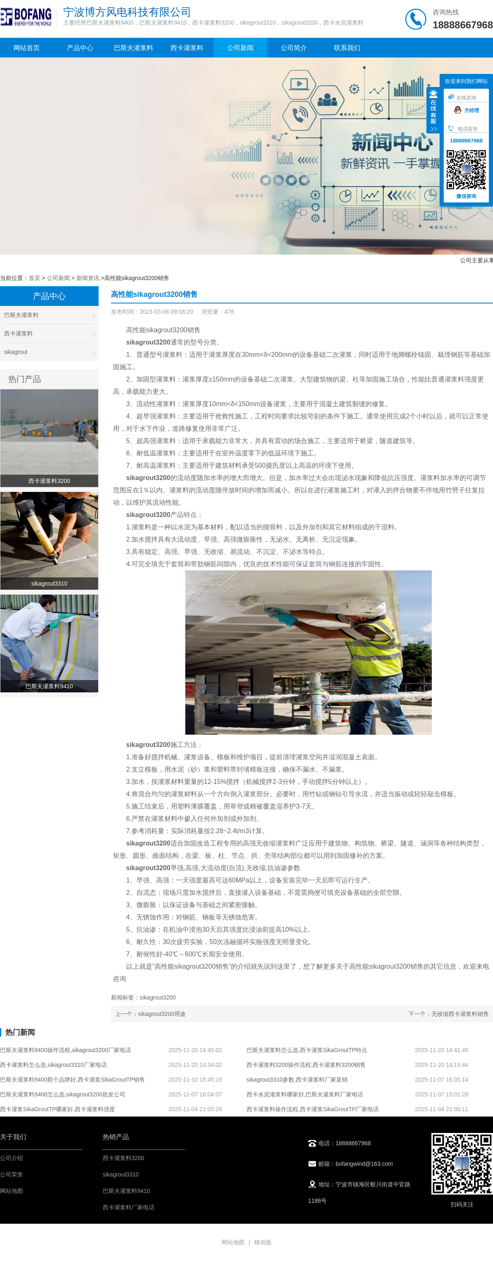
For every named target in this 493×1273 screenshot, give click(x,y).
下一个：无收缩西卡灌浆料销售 (448, 1014)
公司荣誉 (11, 1174)
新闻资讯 (87, 278)
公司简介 (294, 47)
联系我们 (347, 47)
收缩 (433, 111)
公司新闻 (240, 47)
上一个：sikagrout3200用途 (150, 1014)
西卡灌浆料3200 (123, 1158)
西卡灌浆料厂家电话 (128, 1207)
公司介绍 (11, 1158)
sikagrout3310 (121, 1174)
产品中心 (80, 47)
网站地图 (11, 1191)
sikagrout (49, 352)
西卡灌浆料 (186, 47)
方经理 (466, 110)
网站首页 (27, 47)
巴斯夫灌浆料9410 (126, 1191)
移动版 (263, 1242)
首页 (34, 278)
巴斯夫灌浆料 (133, 47)
